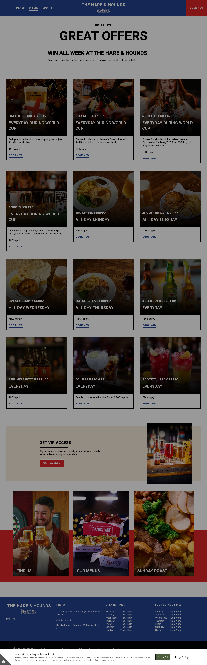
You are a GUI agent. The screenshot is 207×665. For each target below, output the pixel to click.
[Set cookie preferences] (6, 659)
